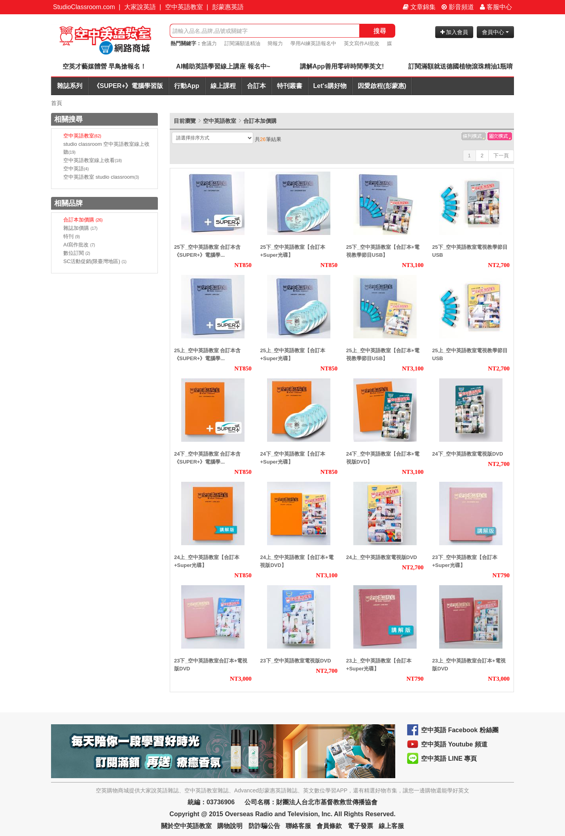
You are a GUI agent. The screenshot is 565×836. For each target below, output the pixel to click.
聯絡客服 (298, 826)
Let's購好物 (330, 85)
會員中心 (495, 32)
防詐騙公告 (264, 826)
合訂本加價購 (82, 220)
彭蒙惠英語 (228, 7)
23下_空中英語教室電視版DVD (295, 661)
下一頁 (501, 155)
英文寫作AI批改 (361, 43)
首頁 (56, 103)
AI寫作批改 (79, 245)
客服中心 (496, 7)
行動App (186, 85)
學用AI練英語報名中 (313, 43)
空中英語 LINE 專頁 (449, 758)
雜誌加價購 (80, 228)
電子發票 (360, 826)
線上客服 (391, 826)
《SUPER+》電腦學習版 (128, 85)
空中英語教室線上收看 (92, 160)
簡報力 (275, 43)
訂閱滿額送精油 (242, 43)
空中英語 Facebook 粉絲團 (460, 730)
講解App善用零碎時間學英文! (342, 66)
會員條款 (329, 826)
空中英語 (76, 169)
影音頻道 (458, 7)
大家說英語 (140, 7)
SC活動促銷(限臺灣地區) (95, 261)
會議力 (209, 43)
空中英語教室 (184, 7)
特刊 (71, 236)
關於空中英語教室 (186, 826)
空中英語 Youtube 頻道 (454, 744)
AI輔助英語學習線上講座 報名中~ (223, 66)
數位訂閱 (76, 253)
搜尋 (380, 30)
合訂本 (256, 85)
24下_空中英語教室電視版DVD (467, 454)
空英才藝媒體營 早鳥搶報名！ (104, 66)
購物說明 (230, 826)
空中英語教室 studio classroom (101, 177)
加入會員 (454, 32)
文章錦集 (419, 7)
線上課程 (223, 85)
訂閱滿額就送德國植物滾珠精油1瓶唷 (460, 66)
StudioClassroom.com (84, 7)
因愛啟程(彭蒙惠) (382, 85)
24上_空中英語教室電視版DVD (381, 557)
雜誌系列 (69, 85)
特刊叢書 (289, 85)
